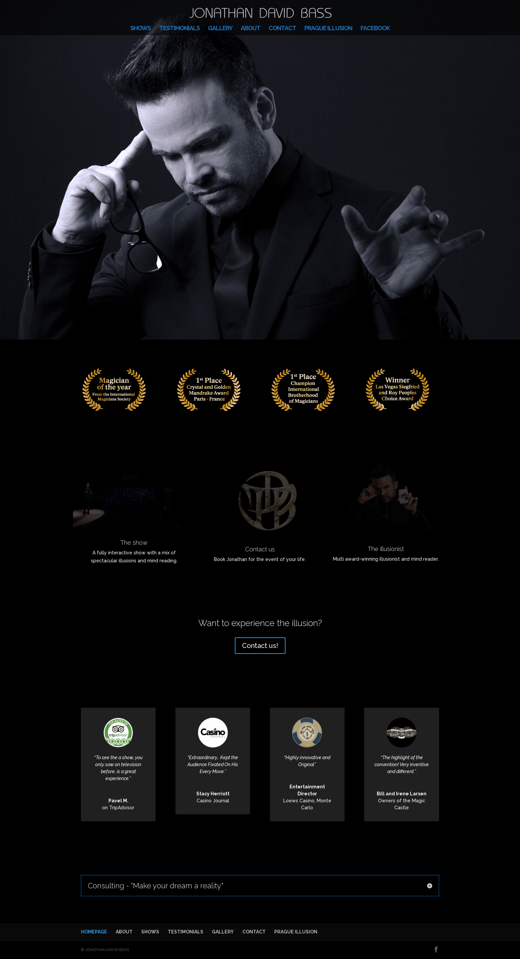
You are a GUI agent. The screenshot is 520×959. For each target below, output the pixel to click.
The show (134, 542)
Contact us (260, 549)
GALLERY (220, 29)
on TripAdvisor (118, 807)
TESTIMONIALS (179, 29)
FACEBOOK (375, 29)
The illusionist (386, 548)
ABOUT (250, 29)
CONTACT (282, 29)
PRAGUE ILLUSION (328, 29)
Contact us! (260, 646)
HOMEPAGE (94, 931)
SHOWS (140, 29)
